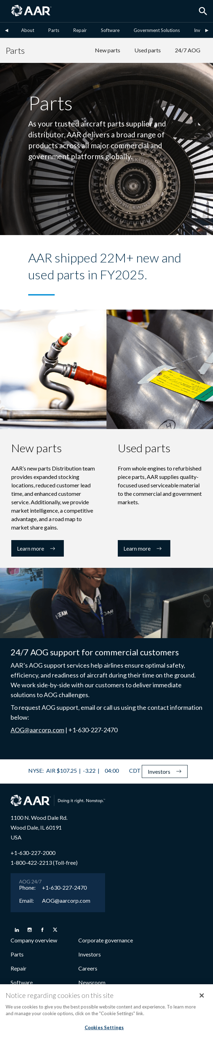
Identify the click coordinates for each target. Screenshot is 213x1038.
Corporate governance (105, 940)
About (27, 30)
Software (110, 30)
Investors (89, 954)
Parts (53, 30)
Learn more (37, 548)
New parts (107, 50)
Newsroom (91, 982)
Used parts (147, 50)
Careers (87, 968)
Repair (80, 30)
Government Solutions (157, 30)
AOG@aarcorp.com (37, 730)
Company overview (34, 940)
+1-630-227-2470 (64, 887)
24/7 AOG (187, 50)
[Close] (201, 999)
